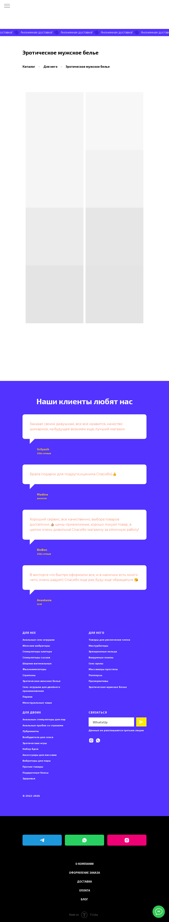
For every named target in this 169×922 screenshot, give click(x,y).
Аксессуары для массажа (40, 754)
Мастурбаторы (98, 645)
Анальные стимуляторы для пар (44, 719)
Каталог (29, 66)
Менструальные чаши (37, 702)
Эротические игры (35, 743)
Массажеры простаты (103, 669)
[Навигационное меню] (7, 6)
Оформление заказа (84, 872)
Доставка (84, 881)
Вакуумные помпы (101, 657)
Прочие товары (33, 766)
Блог (84, 899)
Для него (50, 66)
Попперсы (95, 675)
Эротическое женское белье (42, 680)
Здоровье (29, 778)
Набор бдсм (30, 748)
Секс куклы (96, 663)
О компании (84, 863)
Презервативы (98, 680)
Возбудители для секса (38, 737)
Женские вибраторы (36, 645)
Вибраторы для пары (37, 760)
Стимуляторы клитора (37, 651)
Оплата (84, 890)
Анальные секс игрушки (39, 639)
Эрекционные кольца (103, 651)
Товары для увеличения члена (109, 639)
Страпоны (29, 675)
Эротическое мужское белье (87, 66)
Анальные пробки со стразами (43, 725)
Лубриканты (31, 731)
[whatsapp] (98, 740)
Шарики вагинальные (37, 663)
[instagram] (91, 740)
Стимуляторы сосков (36, 657)
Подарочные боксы (36, 772)
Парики (27, 696)
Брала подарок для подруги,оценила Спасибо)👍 (73, 474)
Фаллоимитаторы (34, 669)
